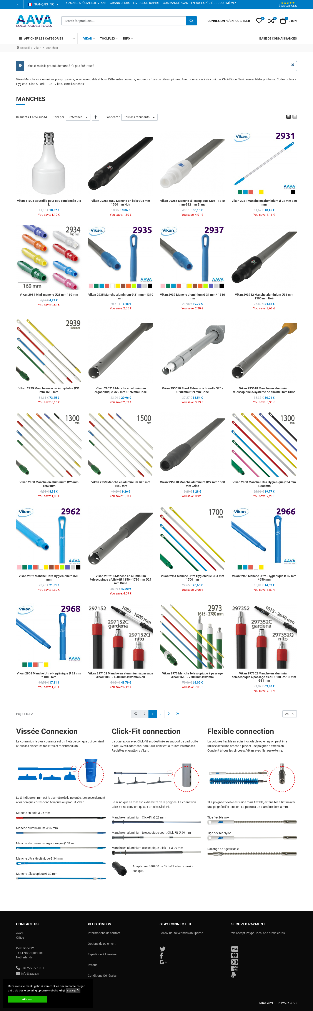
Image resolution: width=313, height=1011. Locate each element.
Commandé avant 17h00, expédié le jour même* (199, 3)
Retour (92, 965)
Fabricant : (112, 117)
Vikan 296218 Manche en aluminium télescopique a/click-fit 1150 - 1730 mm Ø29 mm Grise (120, 579)
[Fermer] (293, 65)
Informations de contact (104, 933)
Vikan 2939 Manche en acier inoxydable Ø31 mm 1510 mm (49, 390)
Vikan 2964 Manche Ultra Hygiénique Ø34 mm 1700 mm (192, 577)
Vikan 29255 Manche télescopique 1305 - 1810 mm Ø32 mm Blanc (192, 202)
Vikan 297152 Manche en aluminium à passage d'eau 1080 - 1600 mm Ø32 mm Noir (120, 675)
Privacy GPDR (287, 1002)
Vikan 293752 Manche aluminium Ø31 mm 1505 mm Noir (264, 296)
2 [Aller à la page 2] (160, 714)
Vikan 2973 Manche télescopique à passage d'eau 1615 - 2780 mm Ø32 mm (192, 675)
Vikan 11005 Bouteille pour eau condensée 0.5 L (49, 202)
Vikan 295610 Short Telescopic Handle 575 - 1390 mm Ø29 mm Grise (192, 390)
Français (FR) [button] (41, 4)
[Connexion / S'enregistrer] (228, 21)
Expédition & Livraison (103, 954)
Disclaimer (267, 1002)
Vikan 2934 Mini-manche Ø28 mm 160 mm (49, 294)
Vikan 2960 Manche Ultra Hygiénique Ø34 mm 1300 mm (264, 484)
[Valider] (191, 20)
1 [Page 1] (152, 714)
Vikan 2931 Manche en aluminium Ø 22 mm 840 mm (264, 202)
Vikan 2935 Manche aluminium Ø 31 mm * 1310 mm (120, 296)
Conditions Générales (102, 975)
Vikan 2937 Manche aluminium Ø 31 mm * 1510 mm (192, 296)
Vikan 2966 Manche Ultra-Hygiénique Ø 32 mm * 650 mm (264, 577)
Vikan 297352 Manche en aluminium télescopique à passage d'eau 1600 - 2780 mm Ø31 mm (264, 677)
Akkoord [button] (27, 999)
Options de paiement (102, 943)
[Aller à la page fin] (177, 714)
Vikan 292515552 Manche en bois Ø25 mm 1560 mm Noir (120, 202)
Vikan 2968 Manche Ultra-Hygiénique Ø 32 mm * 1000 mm (49, 675)
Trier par (58, 117)
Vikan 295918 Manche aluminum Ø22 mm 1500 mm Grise (192, 484)
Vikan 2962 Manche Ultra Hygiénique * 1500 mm (49, 577)
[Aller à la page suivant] (169, 714)
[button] (18, 4)
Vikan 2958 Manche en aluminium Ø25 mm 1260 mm (49, 484)
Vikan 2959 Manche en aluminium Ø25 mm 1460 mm (120, 484)
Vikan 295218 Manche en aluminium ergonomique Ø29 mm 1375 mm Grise (121, 390)
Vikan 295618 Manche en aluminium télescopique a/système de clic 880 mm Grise (264, 390)
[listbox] (78, 117)
